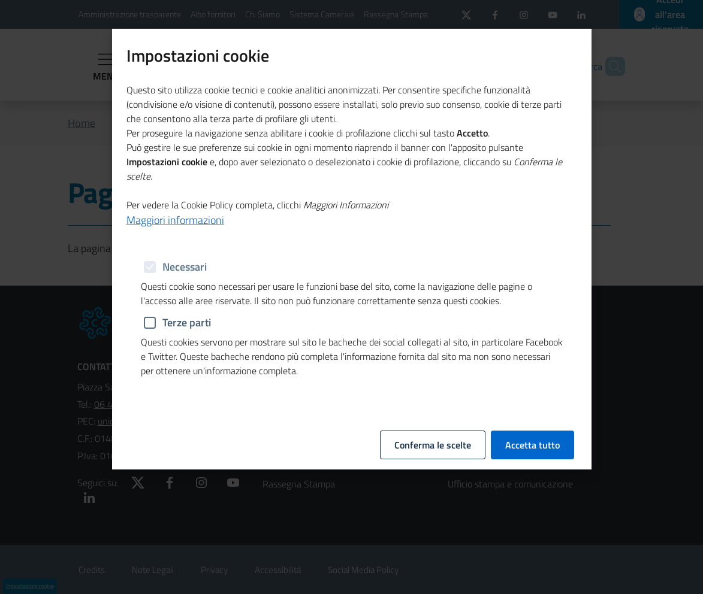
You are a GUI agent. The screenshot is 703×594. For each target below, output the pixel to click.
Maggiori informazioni (175, 207)
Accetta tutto (532, 248)
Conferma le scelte (432, 248)
